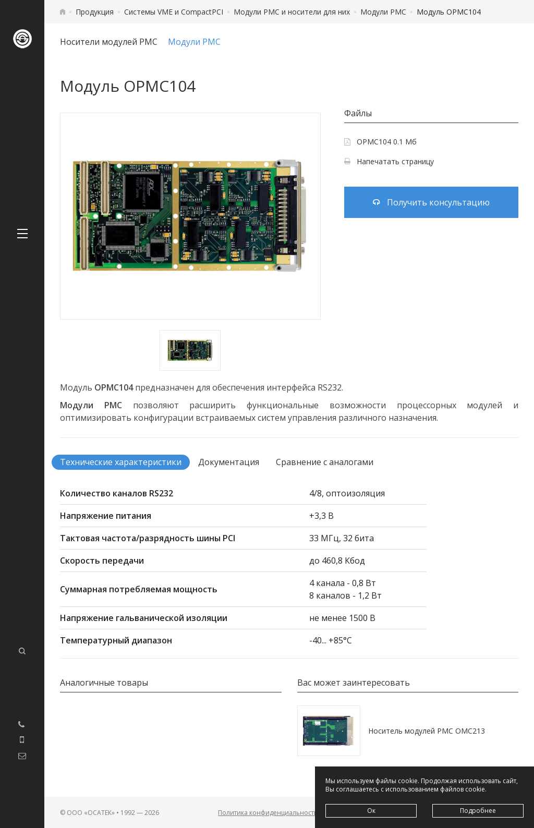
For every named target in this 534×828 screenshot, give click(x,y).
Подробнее (478, 810)
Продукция (95, 12)
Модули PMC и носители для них (292, 12)
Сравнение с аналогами (324, 462)
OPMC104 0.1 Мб (380, 142)
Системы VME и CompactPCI (173, 12)
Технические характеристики (120, 462)
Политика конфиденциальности (268, 812)
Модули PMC (383, 12)
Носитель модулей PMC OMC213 (426, 731)
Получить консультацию (431, 202)
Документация (228, 462)
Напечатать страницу (389, 161)
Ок (371, 810)
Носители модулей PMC (108, 41)
